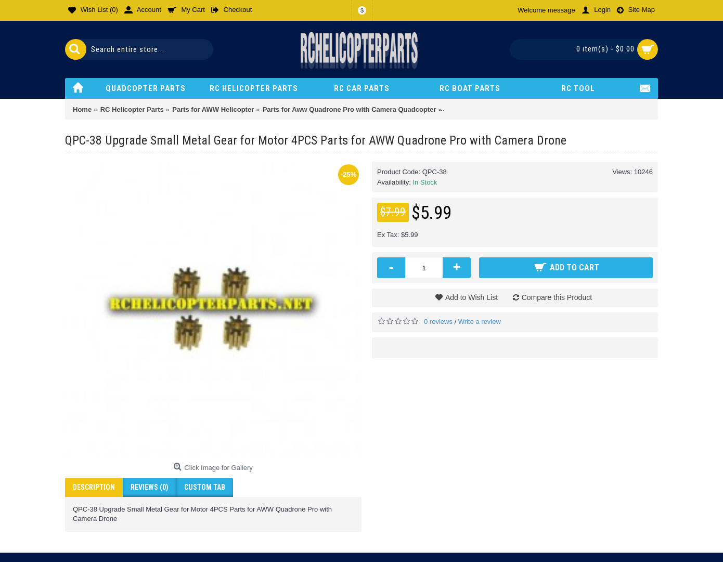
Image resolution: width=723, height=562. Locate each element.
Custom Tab (204, 487)
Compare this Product (557, 297)
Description (94, 487)
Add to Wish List (471, 297)
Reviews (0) (150, 487)
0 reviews (438, 321)
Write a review (479, 321)
